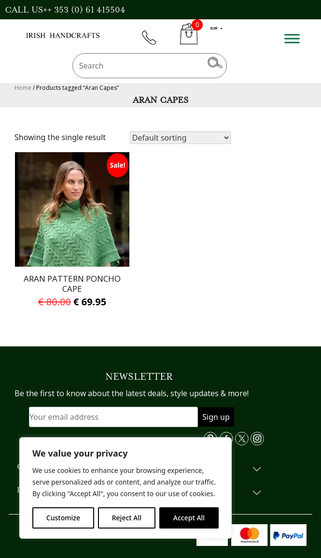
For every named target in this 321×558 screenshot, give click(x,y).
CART (189, 39)
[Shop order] (180, 137)
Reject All (126, 517)
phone (153, 43)
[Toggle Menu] (292, 38)
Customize (63, 517)
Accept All (189, 517)
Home (22, 88)
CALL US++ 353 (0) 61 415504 (65, 9)
